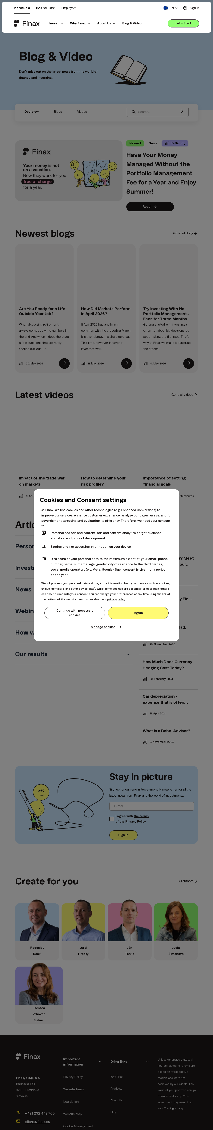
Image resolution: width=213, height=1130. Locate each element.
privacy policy (116, 599)
